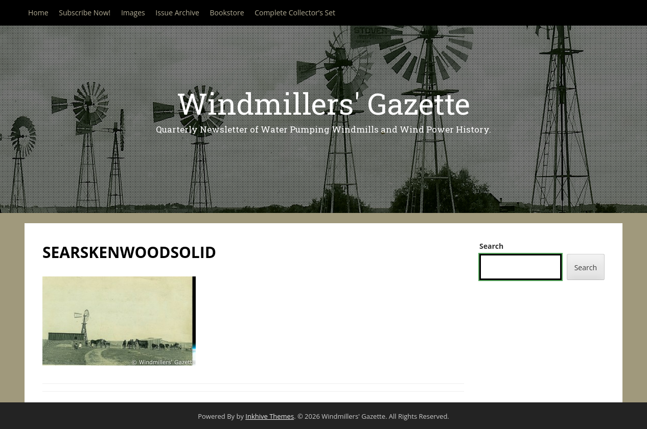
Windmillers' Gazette (323, 103)
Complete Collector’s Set (295, 12)
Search (491, 246)
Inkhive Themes (269, 416)
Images (133, 12)
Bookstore (227, 12)
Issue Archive (177, 12)
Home (38, 12)
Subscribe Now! (84, 12)
